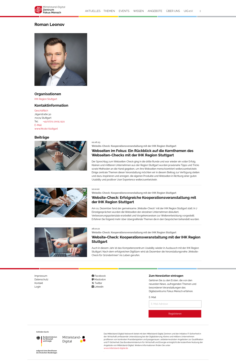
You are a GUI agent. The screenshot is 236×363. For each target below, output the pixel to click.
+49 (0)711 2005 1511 (54, 121)
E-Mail (152, 297)
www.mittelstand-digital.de (116, 348)
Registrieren (175, 313)
